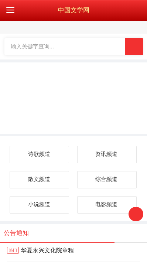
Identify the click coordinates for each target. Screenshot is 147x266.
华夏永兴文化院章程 (40, 251)
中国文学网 (73, 10)
